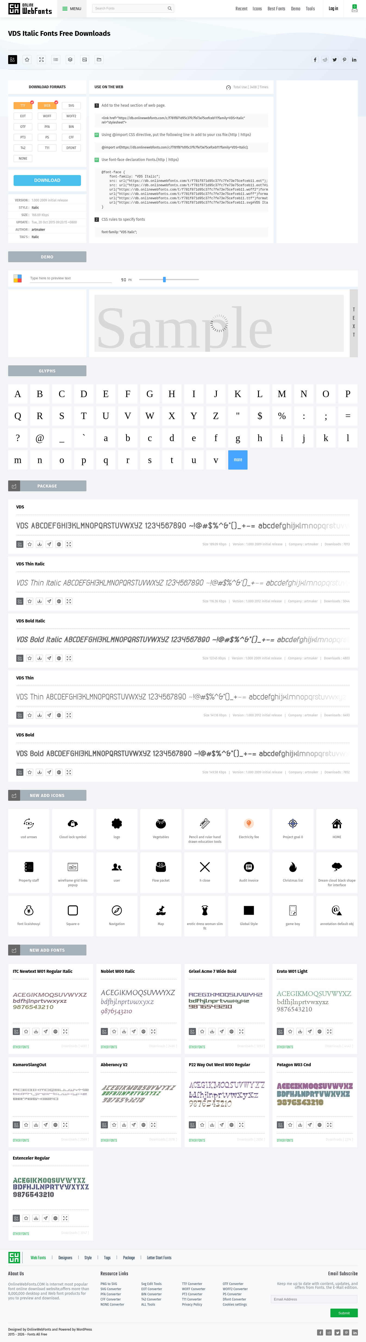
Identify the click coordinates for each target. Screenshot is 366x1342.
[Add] (12, 59)
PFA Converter (111, 1294)
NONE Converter (112, 1304)
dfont (71, 148)
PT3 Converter (192, 1294)
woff (47, 116)
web (47, 105)
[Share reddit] (325, 59)
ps (47, 137)
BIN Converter (151, 1294)
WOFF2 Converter (235, 1289)
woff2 (71, 116)
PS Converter (232, 1294)
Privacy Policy (192, 1304)
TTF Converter (192, 1284)
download (47, 180)
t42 (23, 148)
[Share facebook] (315, 59)
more (238, 460)
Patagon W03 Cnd (294, 1064)
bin (71, 127)
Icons (257, 9)
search (170, 8)
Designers (65, 1258)
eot (23, 116)
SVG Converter (111, 1289)
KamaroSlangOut (29, 1064)
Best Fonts (277, 9)
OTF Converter (233, 1284)
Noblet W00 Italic (118, 971)
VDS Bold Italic (30, 620)
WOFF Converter (193, 1289)
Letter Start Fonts (159, 1258)
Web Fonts (38, 1258)
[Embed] (58, 544)
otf (23, 127)
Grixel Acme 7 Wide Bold (212, 971)
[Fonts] (99, 59)
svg (71, 105)
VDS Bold (25, 735)
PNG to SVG (109, 1284)
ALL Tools (148, 1304)
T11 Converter (192, 1299)
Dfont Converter (234, 1299)
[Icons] (84, 59)
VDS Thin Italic (30, 563)
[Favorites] (27, 59)
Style (88, 1258)
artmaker (38, 230)
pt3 (23, 137)
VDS (20, 506)
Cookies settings (235, 1304)
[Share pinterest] (344, 59)
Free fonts (32, 9)
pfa (47, 127)
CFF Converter (111, 1299)
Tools (310, 9)
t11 (47, 148)
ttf (22, 105)
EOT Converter (151, 1289)
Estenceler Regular (31, 1158)
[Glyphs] (55, 59)
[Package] (70, 59)
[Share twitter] (334, 59)
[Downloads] (39, 544)
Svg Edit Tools (151, 1284)
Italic (35, 208)
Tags (107, 1258)
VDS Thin (25, 678)
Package (129, 1258)
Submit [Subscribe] (344, 1313)
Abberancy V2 (114, 1064)
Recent (241, 9)
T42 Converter (151, 1299)
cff (71, 137)
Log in (333, 9)
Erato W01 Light (292, 971)
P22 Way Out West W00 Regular (219, 1064)
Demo (296, 9)
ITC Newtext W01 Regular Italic (43, 971)
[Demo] (41, 59)
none (23, 158)
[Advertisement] (317, 161)
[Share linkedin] (354, 59)
